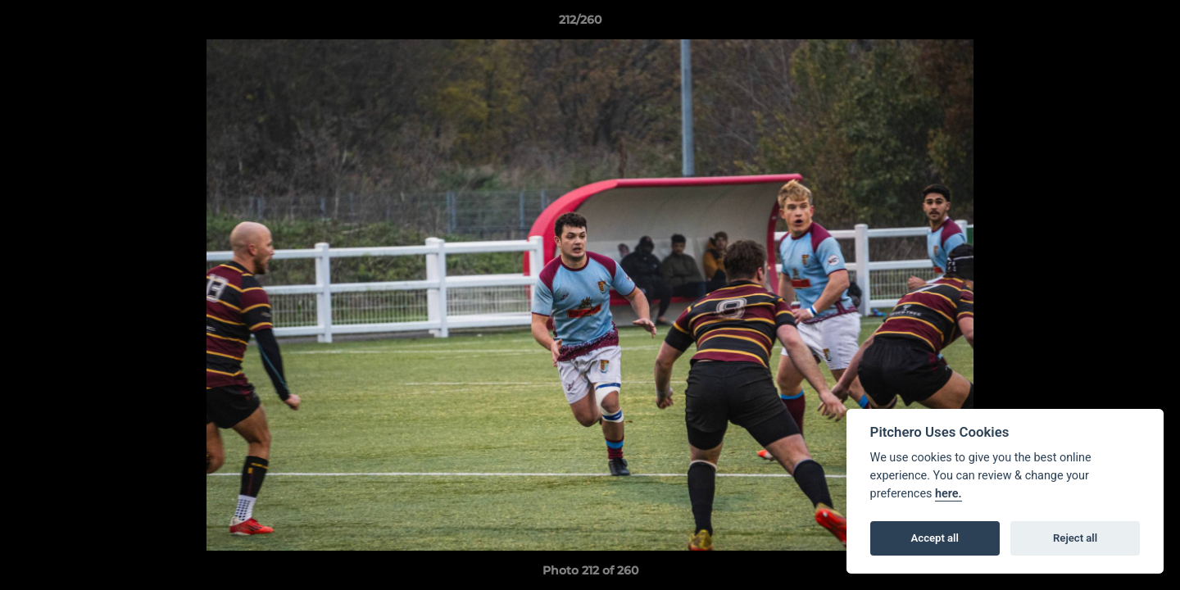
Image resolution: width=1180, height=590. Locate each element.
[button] (1111, 23)
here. (948, 494)
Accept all (935, 538)
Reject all (1075, 538)
